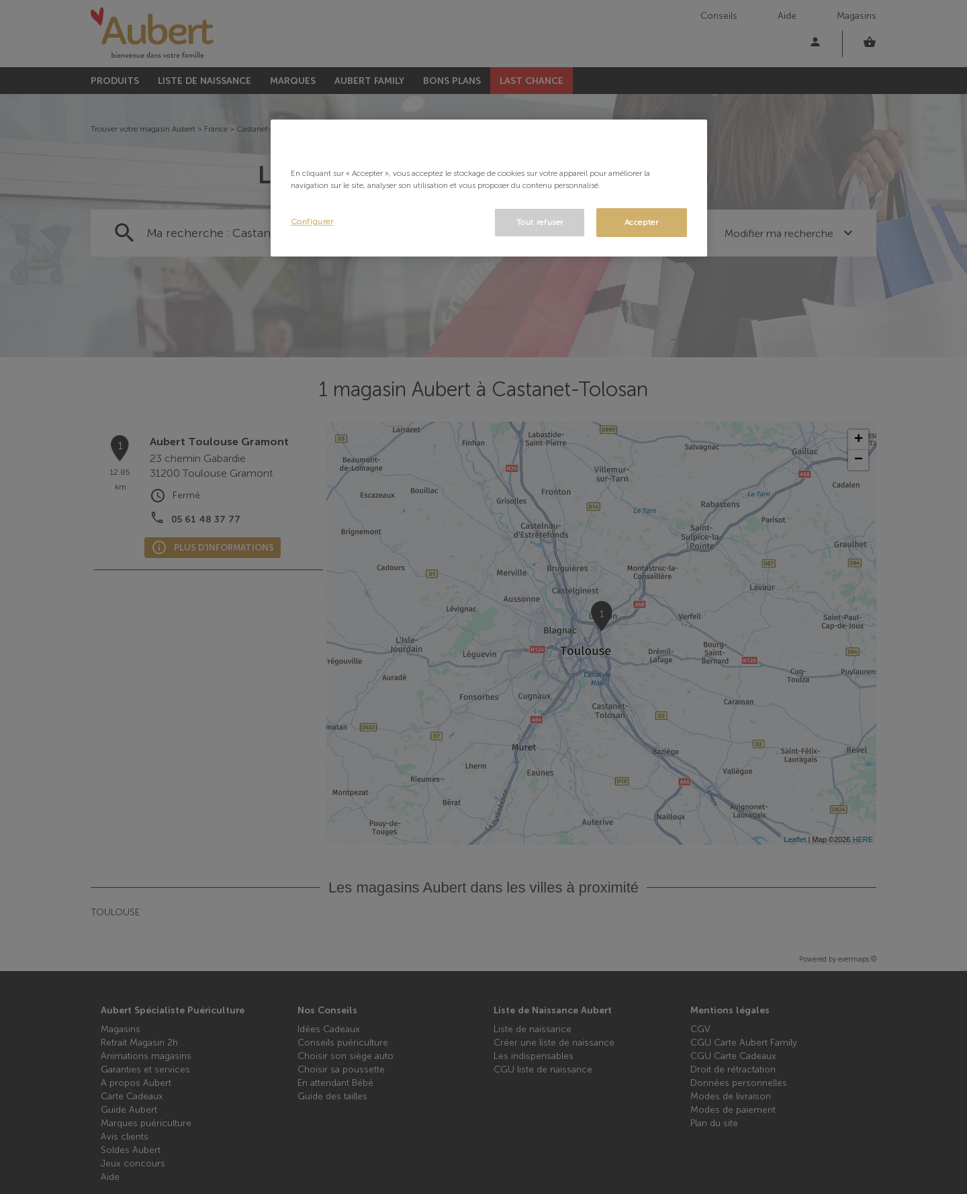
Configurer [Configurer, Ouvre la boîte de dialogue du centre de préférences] (312, 221)
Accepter (642, 222)
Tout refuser (539, 222)
